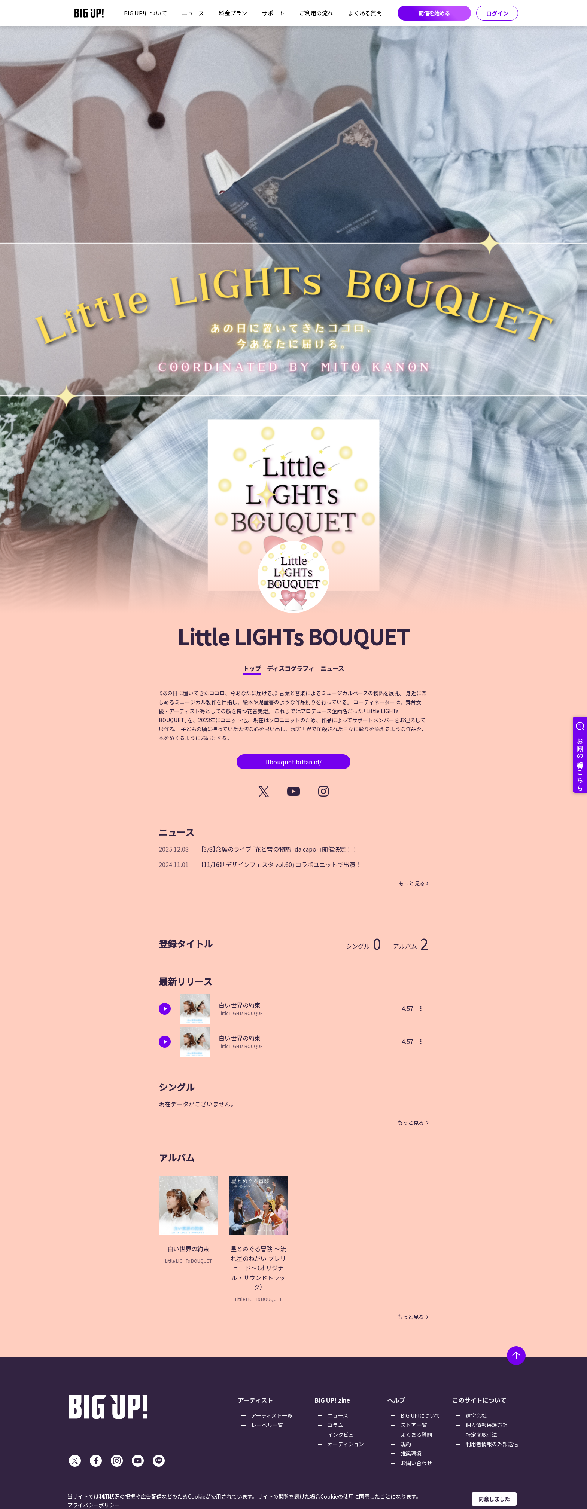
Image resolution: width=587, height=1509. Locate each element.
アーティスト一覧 (271, 1415)
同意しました (494, 1499)
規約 (406, 1444)
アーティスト (255, 1400)
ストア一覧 (414, 1425)
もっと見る (412, 883)
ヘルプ (396, 1400)
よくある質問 (365, 13)
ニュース (193, 13)
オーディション (346, 1444)
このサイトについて (479, 1400)
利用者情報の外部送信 (492, 1444)
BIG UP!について (145, 13)
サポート (273, 13)
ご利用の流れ (316, 13)
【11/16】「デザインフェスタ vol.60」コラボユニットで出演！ (281, 864)
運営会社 (476, 1415)
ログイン (497, 13)
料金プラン (233, 13)
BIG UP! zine (332, 1400)
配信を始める (434, 13)
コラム (335, 1425)
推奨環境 (411, 1453)
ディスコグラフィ (290, 668)
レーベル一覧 (267, 1425)
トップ (252, 668)
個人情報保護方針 (487, 1425)
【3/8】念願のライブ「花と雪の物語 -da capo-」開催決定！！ (279, 848)
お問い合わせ (416, 1463)
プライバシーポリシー (93, 1505)
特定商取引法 (481, 1434)
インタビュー (343, 1434)
